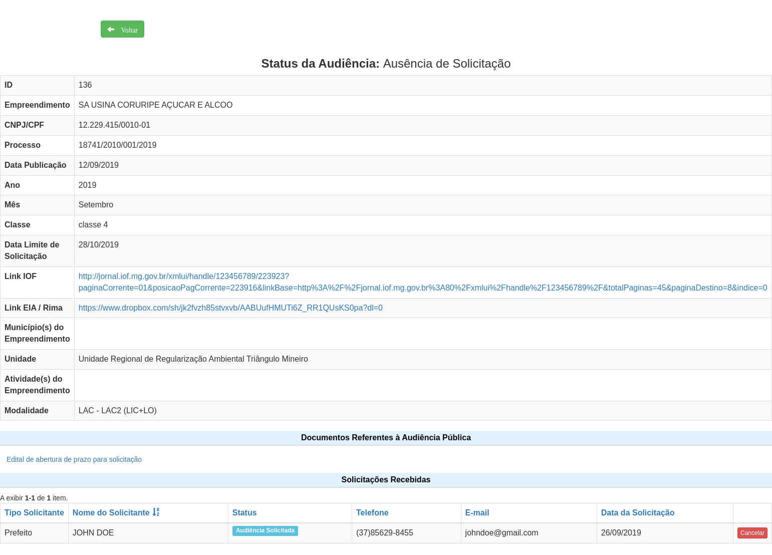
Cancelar (752, 532)
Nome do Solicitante (111, 512)
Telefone (372, 512)
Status (244, 512)
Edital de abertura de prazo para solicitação (74, 459)
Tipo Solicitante (34, 512)
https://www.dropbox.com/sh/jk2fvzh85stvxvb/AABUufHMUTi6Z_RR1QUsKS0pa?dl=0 (231, 308)
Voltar (126, 29)
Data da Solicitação (638, 512)
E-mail (477, 512)
